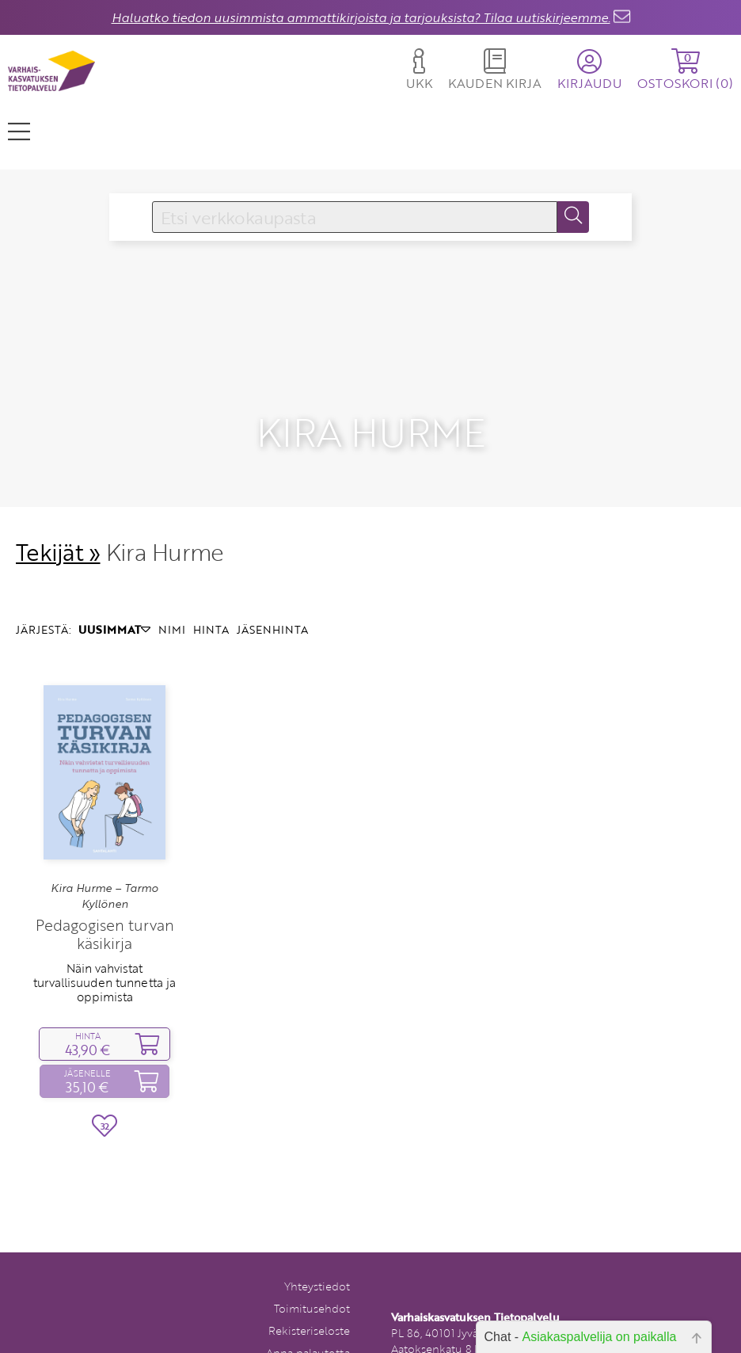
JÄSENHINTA (272, 601)
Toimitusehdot (312, 1279)
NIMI (171, 601)
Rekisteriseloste (309, 1302)
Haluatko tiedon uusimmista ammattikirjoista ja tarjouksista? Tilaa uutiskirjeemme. (361, 17)
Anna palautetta (308, 1324)
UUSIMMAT (114, 601)
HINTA (211, 601)
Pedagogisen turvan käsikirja (105, 905)
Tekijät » (58, 522)
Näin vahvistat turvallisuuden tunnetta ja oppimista (104, 953)
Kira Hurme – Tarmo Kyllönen (104, 866)
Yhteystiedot (317, 1257)
